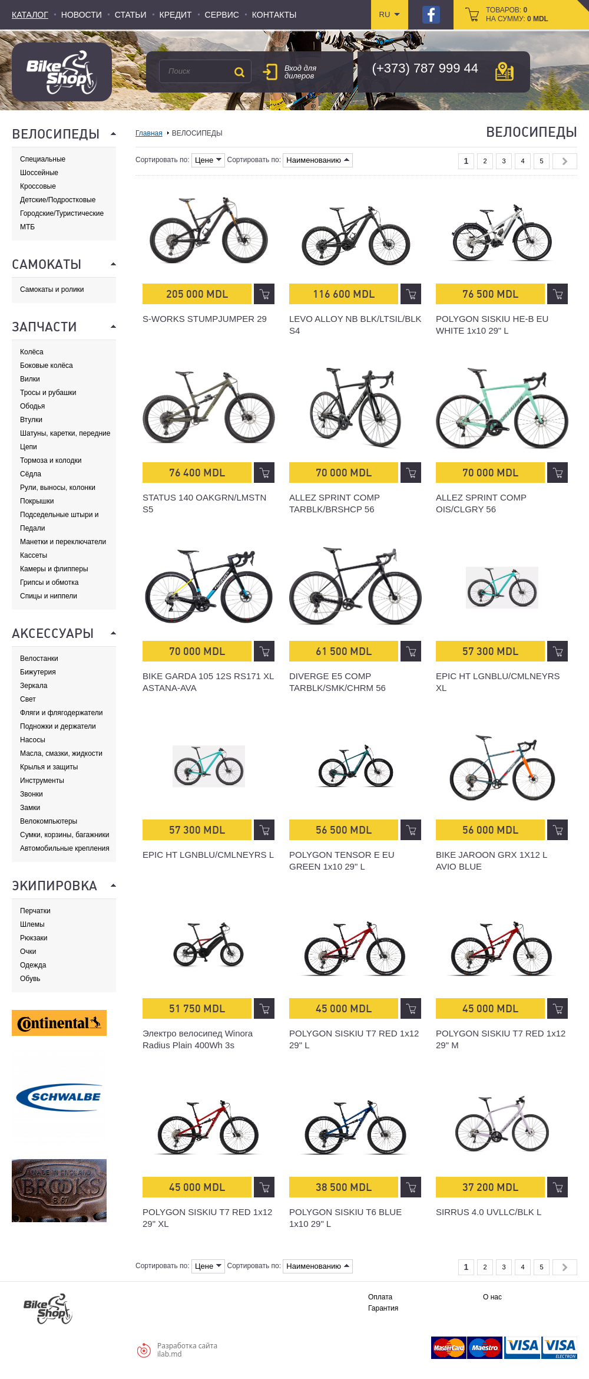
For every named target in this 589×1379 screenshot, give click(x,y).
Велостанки (39, 658)
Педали (32, 528)
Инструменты (42, 780)
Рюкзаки (34, 938)
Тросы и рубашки (48, 393)
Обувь (30, 979)
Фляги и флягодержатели (61, 713)
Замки (30, 808)
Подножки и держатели (58, 726)
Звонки (31, 794)
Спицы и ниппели (48, 596)
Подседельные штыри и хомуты (59, 515)
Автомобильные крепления (65, 848)
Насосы (32, 740)
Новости (81, 14)
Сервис (222, 14)
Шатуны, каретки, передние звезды (65, 433)
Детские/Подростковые (57, 200)
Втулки (31, 420)
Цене (208, 160)
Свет (28, 699)
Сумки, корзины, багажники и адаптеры (65, 835)
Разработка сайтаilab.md (187, 1350)
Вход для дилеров (300, 72)
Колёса (32, 352)
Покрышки (37, 501)
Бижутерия (38, 672)
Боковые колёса (46, 365)
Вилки (30, 379)
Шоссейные (39, 173)
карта (504, 71)
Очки (28, 951)
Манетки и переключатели (63, 542)
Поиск (239, 72)
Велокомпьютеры (48, 821)
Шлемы (32, 924)
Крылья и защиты (49, 767)
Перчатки (35, 911)
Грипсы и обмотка (49, 582)
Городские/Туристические (62, 213)
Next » (564, 161)
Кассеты (33, 555)
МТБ (27, 227)
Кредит (176, 14)
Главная (149, 133)
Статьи (131, 14)
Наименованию (317, 160)
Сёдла (30, 474)
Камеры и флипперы (54, 569)
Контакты (274, 14)
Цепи (28, 447)
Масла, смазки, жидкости (61, 753)
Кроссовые (38, 186)
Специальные (42, 159)
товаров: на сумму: (517, 14)
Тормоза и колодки (50, 460)
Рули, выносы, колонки (57, 487)
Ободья (32, 406)
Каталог (30, 14)
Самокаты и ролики (52, 289)
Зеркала (33, 686)
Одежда (33, 965)
